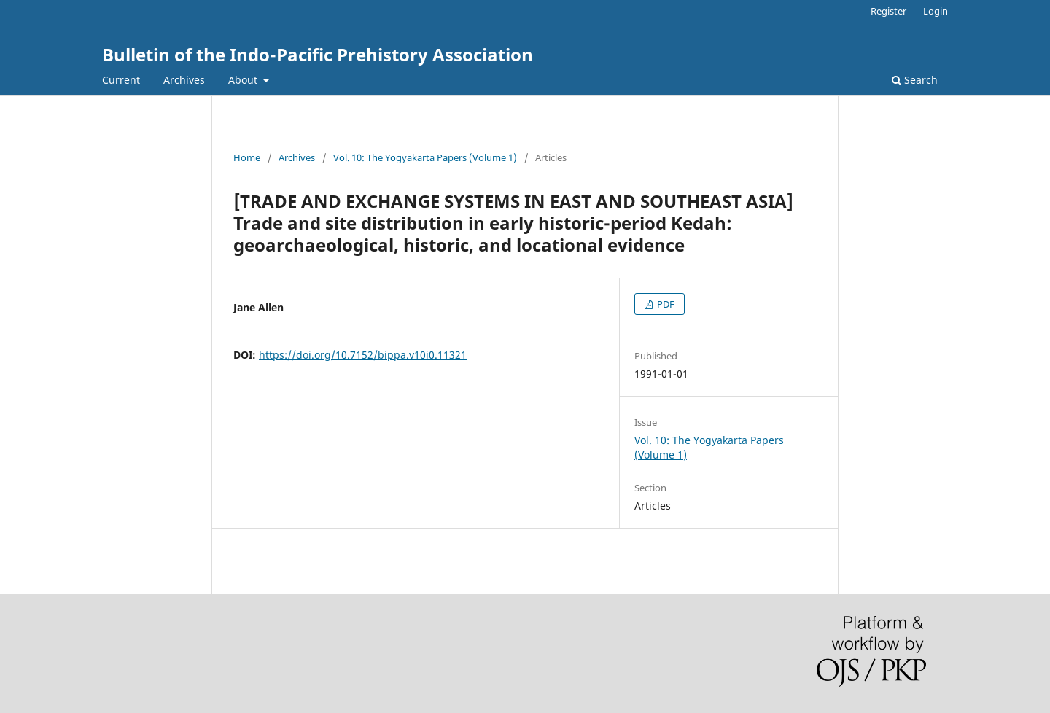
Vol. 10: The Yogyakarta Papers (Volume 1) (425, 157)
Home (246, 157)
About (244, 80)
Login (935, 10)
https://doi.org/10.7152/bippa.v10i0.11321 (363, 355)
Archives (184, 80)
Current (121, 80)
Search (915, 80)
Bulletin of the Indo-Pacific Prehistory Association (317, 54)
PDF (664, 304)
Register (888, 10)
